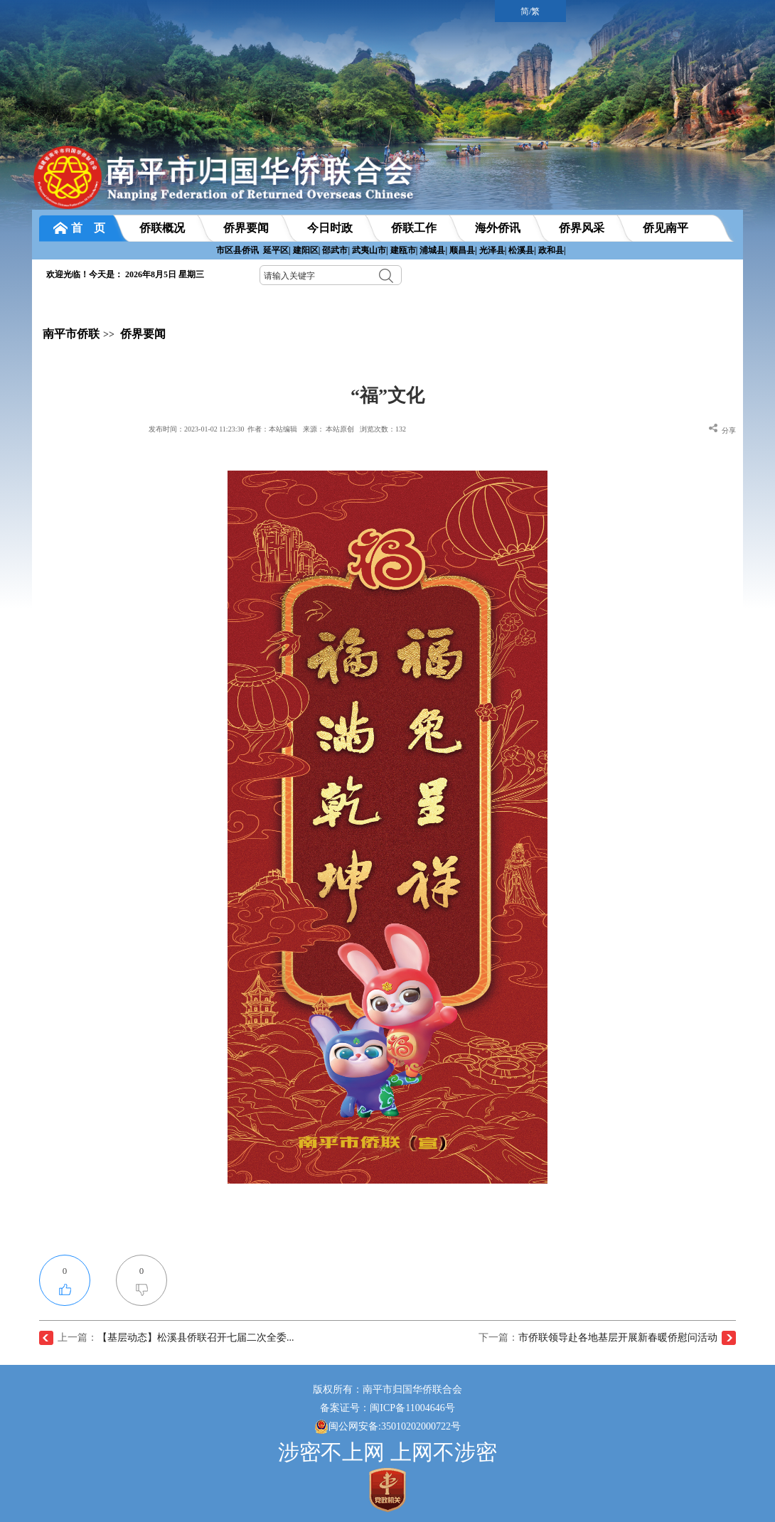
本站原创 (340, 429)
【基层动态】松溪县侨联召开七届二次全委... (195, 1337)
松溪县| (522, 250)
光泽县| (493, 250)
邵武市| (336, 250)
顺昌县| (463, 250)
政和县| (552, 250)
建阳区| (307, 250)
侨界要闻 (143, 334)
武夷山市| (370, 250)
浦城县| (433, 250)
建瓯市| (404, 250)
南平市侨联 (71, 334)
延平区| (277, 250)
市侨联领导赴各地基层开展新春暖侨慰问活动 (617, 1337)
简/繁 (530, 11)
